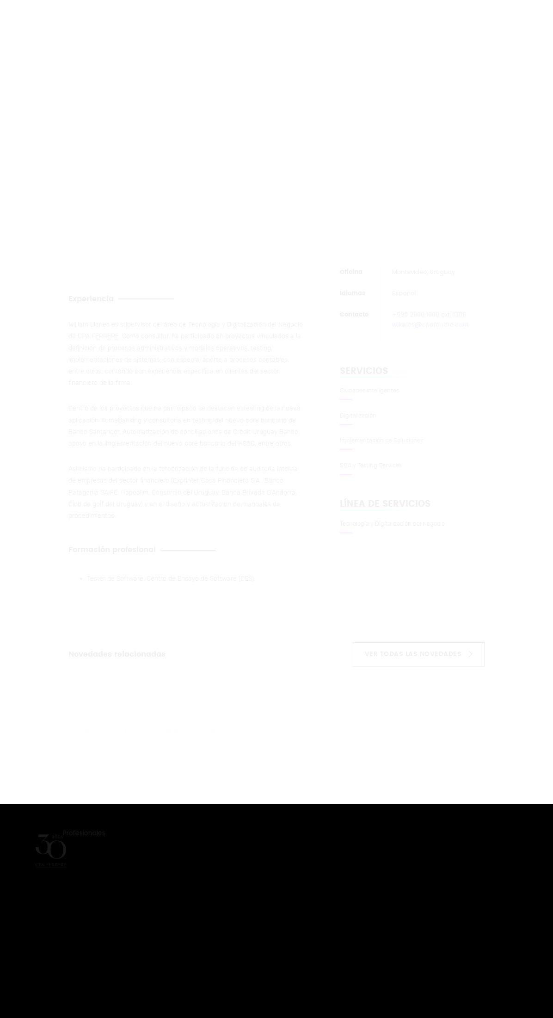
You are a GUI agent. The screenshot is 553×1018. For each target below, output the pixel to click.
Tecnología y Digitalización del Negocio (392, 524)
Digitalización (358, 415)
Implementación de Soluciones (381, 440)
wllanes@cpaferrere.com (430, 325)
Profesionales (84, 833)
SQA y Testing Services (371, 465)
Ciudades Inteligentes (369, 390)
